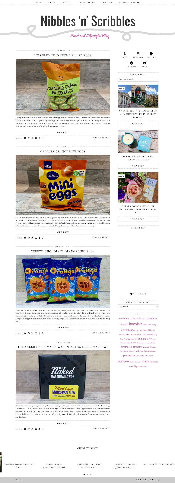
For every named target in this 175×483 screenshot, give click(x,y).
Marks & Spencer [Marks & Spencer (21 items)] (150, 347)
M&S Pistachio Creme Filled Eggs (63, 55)
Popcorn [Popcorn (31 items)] (144, 355)
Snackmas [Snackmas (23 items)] (154, 362)
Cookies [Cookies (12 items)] (135, 330)
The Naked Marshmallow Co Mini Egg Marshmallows (63, 346)
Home (39, 3)
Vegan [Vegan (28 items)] (136, 366)
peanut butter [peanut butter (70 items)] (131, 355)
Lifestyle (107, 3)
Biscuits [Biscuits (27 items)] (136, 318)
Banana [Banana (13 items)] (130, 319)
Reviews (66, 3)
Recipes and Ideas (129, 3)
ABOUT (51, 3)
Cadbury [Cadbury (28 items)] (150, 318)
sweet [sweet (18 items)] (131, 366)
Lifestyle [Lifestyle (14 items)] (153, 343)
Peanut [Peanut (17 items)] (153, 351)
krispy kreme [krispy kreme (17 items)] (144, 343)
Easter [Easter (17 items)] (149, 335)
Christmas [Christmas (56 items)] (127, 330)
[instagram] (138, 55)
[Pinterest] (128, 240)
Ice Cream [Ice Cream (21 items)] (131, 343)
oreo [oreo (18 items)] (149, 351)
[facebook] (151, 55)
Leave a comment (101, 137)
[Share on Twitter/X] (32, 138)
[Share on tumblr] (39, 138)
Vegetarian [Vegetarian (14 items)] (143, 366)
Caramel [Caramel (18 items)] (123, 325)
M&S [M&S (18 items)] (140, 347)
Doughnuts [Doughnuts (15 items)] (137, 335)
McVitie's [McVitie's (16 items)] (132, 351)
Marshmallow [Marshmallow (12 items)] (124, 351)
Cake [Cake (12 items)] (156, 319)
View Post (63, 132)
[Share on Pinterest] (36, 138)
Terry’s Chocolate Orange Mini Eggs (63, 251)
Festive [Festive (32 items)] (126, 339)
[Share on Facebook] (29, 138)
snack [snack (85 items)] (145, 361)
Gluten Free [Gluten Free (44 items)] (145, 338)
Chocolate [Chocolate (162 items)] (134, 324)
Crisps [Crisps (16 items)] (141, 330)
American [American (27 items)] (123, 318)
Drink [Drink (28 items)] (144, 334)
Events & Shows (86, 3)
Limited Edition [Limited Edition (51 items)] (128, 346)
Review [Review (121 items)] (123, 361)
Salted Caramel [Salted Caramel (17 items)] (135, 362)
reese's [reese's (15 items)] (151, 356)
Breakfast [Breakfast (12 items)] (143, 319)
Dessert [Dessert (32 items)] (129, 334)
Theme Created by (147, 480)
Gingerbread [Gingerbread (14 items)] (135, 339)
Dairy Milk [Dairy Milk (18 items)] (147, 330)
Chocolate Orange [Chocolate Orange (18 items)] (149, 325)
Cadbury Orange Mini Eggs (62, 151)
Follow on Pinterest (138, 294)
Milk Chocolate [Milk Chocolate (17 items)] (141, 351)
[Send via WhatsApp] (43, 138)
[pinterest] (131, 64)
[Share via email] (25, 138)
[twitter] (125, 55)
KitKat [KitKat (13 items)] (137, 343)
